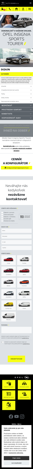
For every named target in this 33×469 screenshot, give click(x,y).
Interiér (3, 86)
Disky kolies (5, 98)
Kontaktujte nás (8, 146)
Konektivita (7, 114)
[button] (16, 359)
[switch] (2, 342)
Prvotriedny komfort (12, 109)
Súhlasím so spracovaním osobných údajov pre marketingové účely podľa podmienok (17, 342)
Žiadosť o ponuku (9, 212)
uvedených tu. (26, 343)
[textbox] (16, 231)
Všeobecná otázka (9, 221)
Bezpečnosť (7, 105)
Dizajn (5, 69)
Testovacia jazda (8, 214)
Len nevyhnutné (16, 463)
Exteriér (5, 74)
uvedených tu (25, 338)
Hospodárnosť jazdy (11, 118)
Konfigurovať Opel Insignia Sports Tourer (16, 168)
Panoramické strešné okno (10, 101)
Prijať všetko (17, 458)
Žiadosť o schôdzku (9, 217)
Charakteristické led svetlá (10, 90)
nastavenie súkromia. (16, 453)
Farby (3, 94)
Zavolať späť (7, 219)
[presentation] (16, 350)
